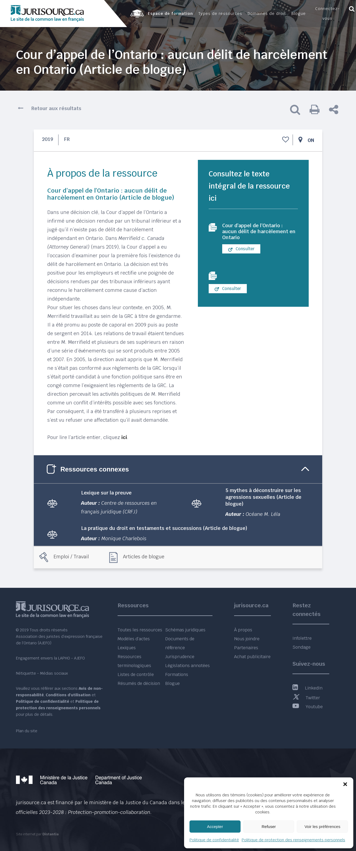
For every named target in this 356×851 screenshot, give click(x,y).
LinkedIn (307, 688)
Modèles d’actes (134, 639)
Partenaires (246, 648)
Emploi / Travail (71, 556)
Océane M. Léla (263, 514)
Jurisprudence (179, 656)
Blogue (172, 683)
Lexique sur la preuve (106, 493)
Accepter (215, 826)
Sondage (301, 647)
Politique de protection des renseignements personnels (293, 839)
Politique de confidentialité (214, 839)
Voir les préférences (322, 826)
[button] (345, 784)
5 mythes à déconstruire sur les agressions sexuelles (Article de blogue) (263, 497)
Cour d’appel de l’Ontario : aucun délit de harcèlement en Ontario (258, 232)
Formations (176, 674)
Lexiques (127, 648)
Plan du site (26, 730)
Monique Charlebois (124, 538)
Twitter (306, 698)
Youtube (307, 707)
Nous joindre (246, 639)
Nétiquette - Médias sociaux (42, 673)
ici (124, 437)
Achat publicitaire (252, 656)
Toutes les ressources (140, 630)
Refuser (269, 826)
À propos (243, 630)
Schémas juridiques (185, 630)
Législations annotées (187, 665)
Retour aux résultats (56, 108)
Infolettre (302, 638)
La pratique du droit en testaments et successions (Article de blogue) (164, 528)
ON (311, 140)
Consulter (241, 251)
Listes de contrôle (136, 674)
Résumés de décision (139, 683)
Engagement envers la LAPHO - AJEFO (50, 658)
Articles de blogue (143, 556)
